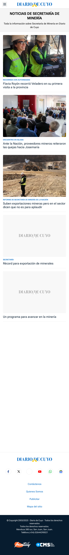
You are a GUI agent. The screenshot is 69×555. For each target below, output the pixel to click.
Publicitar (34, 499)
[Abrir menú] (4, 4)
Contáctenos (34, 484)
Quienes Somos (34, 491)
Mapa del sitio (34, 506)
